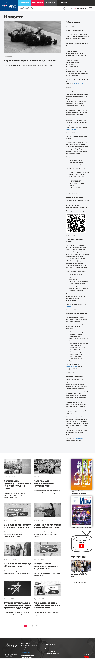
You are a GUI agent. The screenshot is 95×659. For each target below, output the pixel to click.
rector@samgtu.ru (26, 652)
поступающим (24, 2)
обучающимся (37, 2)
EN (77, 8)
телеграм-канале (71, 367)
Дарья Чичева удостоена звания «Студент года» (47, 526)
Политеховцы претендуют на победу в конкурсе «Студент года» (17, 485)
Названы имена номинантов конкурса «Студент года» (46, 566)
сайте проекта (78, 84)
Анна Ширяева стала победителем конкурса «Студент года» (47, 605)
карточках (79, 438)
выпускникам (50, 2)
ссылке (74, 190)
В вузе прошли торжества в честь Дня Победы (30, 60)
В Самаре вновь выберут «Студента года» (17, 565)
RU (75, 8)
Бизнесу (64, 2)
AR (86, 8)
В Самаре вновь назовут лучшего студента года (17, 526)
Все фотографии (81, 582)
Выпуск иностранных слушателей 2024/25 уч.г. (79, 574)
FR (81, 8)
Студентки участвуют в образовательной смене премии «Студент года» (17, 605)
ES (79, 8)
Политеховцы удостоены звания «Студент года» (44, 483)
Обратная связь (50, 644)
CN (83, 8)
